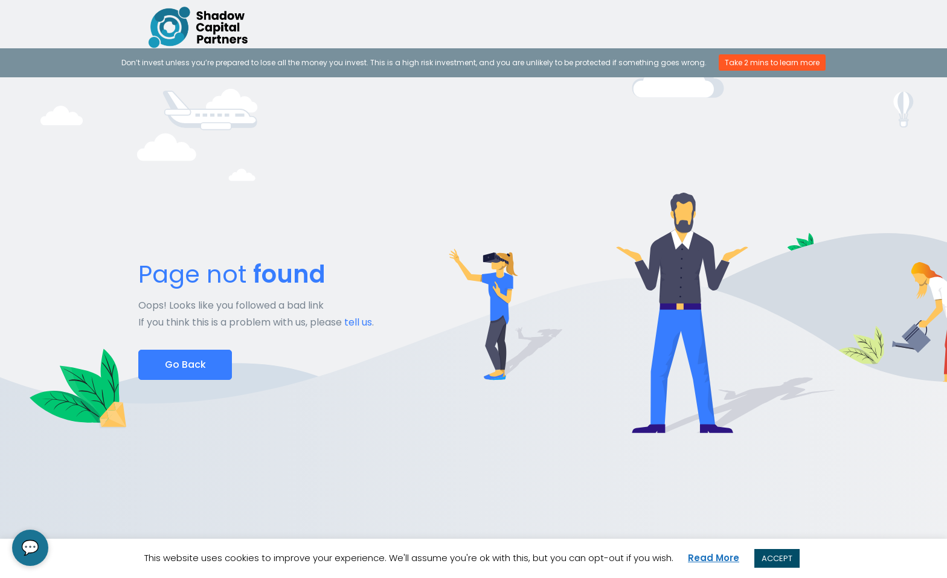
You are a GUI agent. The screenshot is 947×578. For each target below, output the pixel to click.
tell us (358, 322)
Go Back (185, 364)
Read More (713, 557)
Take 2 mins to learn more (772, 62)
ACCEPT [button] (777, 558)
